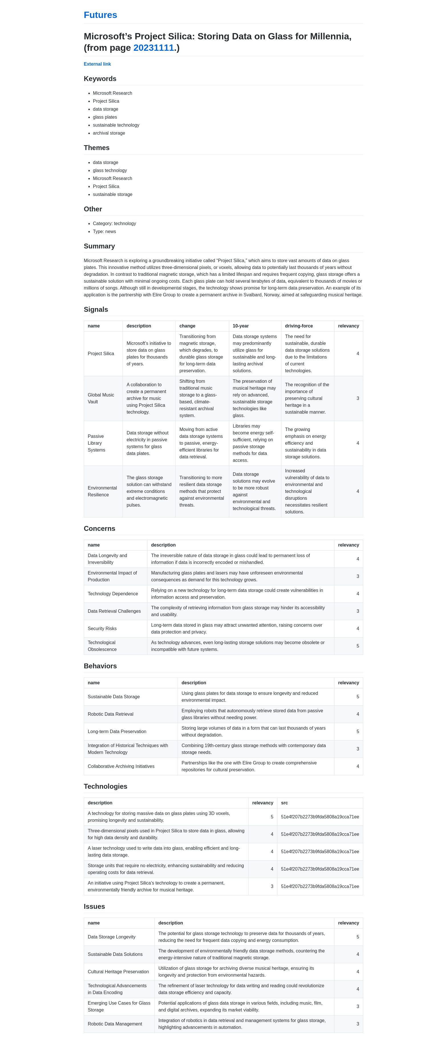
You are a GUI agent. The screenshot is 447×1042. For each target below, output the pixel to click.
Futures (100, 15)
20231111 (153, 48)
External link (97, 64)
